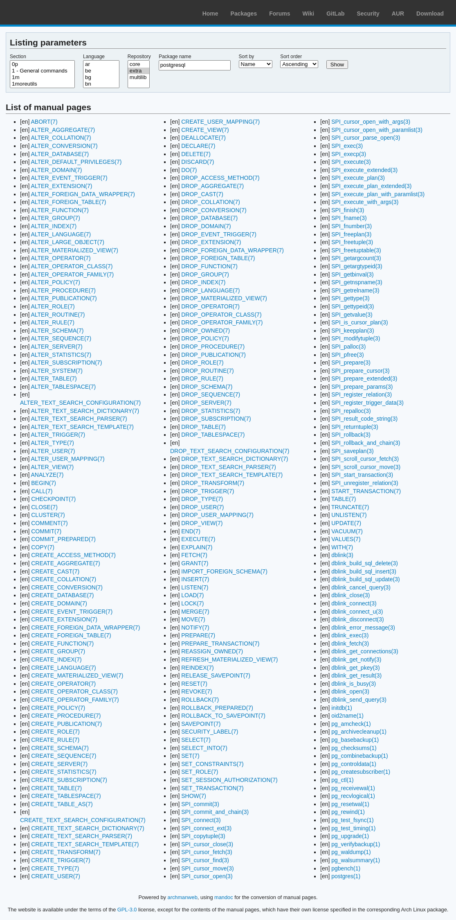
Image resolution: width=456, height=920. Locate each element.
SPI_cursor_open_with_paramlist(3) (376, 130)
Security (368, 13)
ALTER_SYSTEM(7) (57, 370)
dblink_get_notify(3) (356, 659)
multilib (138, 77)
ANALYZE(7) (47, 474)
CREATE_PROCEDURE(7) (66, 715)
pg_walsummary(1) (355, 860)
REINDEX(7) (197, 667)
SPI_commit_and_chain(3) (215, 812)
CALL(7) (41, 491)
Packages (244, 13)
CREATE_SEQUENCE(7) (63, 755)
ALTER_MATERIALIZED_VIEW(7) (74, 250)
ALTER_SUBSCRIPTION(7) (66, 362)
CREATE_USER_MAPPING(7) (220, 121)
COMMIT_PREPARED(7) (63, 539)
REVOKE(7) (196, 691)
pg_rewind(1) (348, 812)
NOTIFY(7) (195, 627)
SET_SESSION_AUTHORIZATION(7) (229, 780)
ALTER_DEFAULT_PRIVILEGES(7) (76, 162)
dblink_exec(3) (349, 635)
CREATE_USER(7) (55, 876)
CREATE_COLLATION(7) (63, 579)
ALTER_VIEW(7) (52, 467)
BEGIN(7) (43, 483)
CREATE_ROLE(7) (55, 731)
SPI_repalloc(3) (351, 411)
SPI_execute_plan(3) (358, 177)
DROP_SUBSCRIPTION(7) (216, 418)
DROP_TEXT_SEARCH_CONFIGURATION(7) (229, 451)
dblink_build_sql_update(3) (365, 579)
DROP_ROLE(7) (202, 362)
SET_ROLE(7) (199, 771)
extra (138, 71)
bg (101, 77)
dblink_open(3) (350, 691)
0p (42, 64)
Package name (175, 56)
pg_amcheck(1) (351, 724)
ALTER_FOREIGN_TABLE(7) (68, 202)
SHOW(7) (193, 796)
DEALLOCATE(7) (203, 137)
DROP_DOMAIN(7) (206, 226)
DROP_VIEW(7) (201, 523)
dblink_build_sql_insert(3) (363, 571)
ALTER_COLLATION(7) (61, 137)
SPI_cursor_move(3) (207, 868)
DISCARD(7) (197, 162)
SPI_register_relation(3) (361, 394)
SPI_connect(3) (201, 820)
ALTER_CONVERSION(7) (64, 146)
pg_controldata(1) (353, 764)
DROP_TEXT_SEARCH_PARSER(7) (228, 467)
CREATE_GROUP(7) (58, 651)
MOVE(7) (193, 619)
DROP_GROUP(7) (205, 274)
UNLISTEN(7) (348, 515)
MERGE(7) (195, 611)
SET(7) (190, 755)
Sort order (291, 56)
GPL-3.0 (127, 909)
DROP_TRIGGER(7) (207, 491)
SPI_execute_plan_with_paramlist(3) (378, 194)
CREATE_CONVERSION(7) (67, 587)
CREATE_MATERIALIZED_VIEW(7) (77, 675)
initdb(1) (341, 708)
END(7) (190, 531)
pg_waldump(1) (351, 852)
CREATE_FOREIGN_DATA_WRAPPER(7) (85, 627)
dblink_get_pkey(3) (355, 667)
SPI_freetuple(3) (352, 242)
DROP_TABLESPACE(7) (213, 434)
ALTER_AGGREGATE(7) (63, 130)
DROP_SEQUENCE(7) (210, 394)
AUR (398, 13)
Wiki (308, 13)
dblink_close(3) (350, 595)
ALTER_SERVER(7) (56, 346)
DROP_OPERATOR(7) (210, 306)
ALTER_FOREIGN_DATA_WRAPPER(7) (83, 194)
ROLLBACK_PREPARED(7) (217, 708)
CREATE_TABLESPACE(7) (66, 796)
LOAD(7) (192, 595)
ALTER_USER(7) (53, 451)
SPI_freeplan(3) (351, 234)
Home (210, 13)
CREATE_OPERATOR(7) (63, 683)
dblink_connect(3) (354, 603)
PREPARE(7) (198, 635)
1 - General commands (42, 71)
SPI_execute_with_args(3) (364, 202)
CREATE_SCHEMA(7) (60, 748)
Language (94, 56)
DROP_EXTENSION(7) (211, 242)
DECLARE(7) (198, 146)
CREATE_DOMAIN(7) (59, 603)
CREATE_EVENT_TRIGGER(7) (71, 611)
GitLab (335, 13)
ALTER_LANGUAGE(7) (61, 234)
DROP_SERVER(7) (206, 402)
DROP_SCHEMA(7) (206, 386)
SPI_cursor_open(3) (206, 876)
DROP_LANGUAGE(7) (210, 290)
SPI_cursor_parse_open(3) (365, 137)
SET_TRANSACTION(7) (212, 788)
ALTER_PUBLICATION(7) (64, 298)
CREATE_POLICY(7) (58, 708)
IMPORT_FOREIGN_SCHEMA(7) (224, 571)
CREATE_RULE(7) (55, 739)
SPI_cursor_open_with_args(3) (370, 121)
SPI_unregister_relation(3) (364, 483)
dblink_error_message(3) (363, 627)
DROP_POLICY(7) (205, 338)
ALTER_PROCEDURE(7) (63, 290)
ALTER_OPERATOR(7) (60, 258)
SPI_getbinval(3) (352, 274)
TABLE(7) (343, 499)
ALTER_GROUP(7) (55, 218)
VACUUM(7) (347, 531)
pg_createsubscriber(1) (360, 771)
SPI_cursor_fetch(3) (206, 852)
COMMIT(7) (46, 531)
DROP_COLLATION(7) (210, 202)
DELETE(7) (196, 154)
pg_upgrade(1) (350, 836)
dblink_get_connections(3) (364, 651)
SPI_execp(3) (348, 154)
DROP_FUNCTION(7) (209, 266)
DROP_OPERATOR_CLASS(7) (221, 314)
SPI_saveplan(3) (352, 451)
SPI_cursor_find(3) (205, 860)
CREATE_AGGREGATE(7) (65, 563)
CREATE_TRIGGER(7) (60, 860)
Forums (279, 13)
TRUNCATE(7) (350, 507)
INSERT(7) (195, 579)
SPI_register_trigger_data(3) (367, 402)
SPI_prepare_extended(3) (364, 378)
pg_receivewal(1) (353, 788)
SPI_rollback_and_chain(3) (365, 443)
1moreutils (42, 84)
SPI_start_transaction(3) (362, 474)
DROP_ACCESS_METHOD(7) (220, 177)
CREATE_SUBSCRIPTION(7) (69, 780)
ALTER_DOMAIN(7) (56, 170)
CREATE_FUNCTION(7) (62, 643)
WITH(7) (342, 547)
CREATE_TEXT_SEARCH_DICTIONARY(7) (87, 828)
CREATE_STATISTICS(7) (63, 771)
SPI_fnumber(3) (351, 226)
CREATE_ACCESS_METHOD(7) (73, 555)
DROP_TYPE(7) (202, 499)
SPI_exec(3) (347, 146)
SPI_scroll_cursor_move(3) (365, 467)
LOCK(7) (192, 603)
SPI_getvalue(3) (351, 314)
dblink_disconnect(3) (357, 619)
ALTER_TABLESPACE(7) (63, 386)
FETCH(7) (194, 555)
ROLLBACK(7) (200, 699)
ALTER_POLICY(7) (55, 282)
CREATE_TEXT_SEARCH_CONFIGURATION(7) (83, 820)
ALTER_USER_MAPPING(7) (67, 458)
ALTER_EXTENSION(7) (61, 186)
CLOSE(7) (44, 507)
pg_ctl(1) (342, 780)
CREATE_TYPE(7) (55, 868)
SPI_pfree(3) (347, 354)
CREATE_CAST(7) (55, 571)
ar (101, 64)
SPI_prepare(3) (351, 362)
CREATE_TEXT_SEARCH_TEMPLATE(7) (85, 844)
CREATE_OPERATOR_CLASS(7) (74, 691)
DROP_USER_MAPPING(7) (217, 515)
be (101, 71)
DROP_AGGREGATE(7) (212, 186)
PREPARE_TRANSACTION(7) (220, 643)
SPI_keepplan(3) (352, 330)
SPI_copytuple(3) (203, 836)
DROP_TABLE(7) (203, 427)
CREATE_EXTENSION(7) (64, 619)
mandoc (223, 897)
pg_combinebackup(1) (359, 755)
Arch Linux (45, 12)
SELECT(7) (196, 739)
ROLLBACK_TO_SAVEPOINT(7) (223, 715)
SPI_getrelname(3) (355, 290)
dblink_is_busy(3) (353, 683)
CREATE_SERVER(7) (59, 764)
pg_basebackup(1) (355, 739)
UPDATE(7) (346, 523)
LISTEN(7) (194, 587)
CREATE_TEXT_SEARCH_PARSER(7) (81, 836)
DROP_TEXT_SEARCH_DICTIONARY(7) (234, 458)
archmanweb (183, 897)
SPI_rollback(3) (351, 434)
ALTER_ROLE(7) (52, 306)
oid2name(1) (347, 715)
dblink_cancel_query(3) (361, 587)
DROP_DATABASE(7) (209, 218)
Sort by (246, 56)
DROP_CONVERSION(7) (213, 210)
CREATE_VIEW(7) (205, 130)
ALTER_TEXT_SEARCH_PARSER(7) (79, 418)
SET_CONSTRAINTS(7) (212, 764)
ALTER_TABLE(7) (53, 378)
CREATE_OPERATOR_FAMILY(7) (75, 699)
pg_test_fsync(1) (352, 820)
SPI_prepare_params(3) (362, 386)
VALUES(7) (345, 539)
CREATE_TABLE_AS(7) (61, 804)
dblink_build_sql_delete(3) (364, 563)
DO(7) (189, 170)
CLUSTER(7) (48, 515)
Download (430, 13)
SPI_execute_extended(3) (364, 170)
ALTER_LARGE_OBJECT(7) (67, 242)
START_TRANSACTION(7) (366, 491)
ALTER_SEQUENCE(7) (61, 338)
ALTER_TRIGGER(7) (58, 434)
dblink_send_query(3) (358, 699)
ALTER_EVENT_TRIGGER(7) (69, 177)
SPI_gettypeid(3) (352, 306)
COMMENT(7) (49, 523)
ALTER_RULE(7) (52, 322)
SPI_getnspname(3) (356, 282)
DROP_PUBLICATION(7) (213, 354)
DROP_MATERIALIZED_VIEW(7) (224, 298)
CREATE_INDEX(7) (56, 659)
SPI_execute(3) (351, 162)
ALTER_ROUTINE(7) (58, 314)
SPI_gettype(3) (350, 298)
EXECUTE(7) (198, 539)
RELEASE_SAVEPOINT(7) (215, 675)
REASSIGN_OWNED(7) (212, 651)
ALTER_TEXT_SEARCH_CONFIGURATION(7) (80, 402)
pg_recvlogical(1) (353, 796)
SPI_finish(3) (347, 210)
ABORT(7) (44, 121)
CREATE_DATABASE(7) (62, 595)
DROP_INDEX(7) (203, 282)
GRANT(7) (194, 563)
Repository (139, 56)
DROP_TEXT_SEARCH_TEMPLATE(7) (232, 474)
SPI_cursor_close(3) (207, 844)
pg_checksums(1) (354, 748)
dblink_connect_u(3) (357, 611)
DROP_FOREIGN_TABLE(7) (218, 258)
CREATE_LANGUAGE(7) (63, 667)
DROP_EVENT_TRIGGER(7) (218, 234)
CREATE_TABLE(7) (56, 788)
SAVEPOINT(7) (200, 724)
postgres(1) (345, 876)
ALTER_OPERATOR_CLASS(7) (71, 266)
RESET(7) (194, 683)
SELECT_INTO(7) (204, 748)
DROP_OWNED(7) (205, 330)
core (138, 64)
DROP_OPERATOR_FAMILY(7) (222, 322)
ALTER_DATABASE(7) (60, 154)
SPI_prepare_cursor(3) (360, 370)
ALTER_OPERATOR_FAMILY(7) (72, 274)
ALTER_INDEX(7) (53, 226)
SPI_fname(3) (348, 218)
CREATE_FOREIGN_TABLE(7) (71, 635)
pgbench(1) (345, 868)
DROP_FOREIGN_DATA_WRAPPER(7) (232, 250)
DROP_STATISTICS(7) (210, 411)
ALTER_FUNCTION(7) (59, 210)
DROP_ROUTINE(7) (207, 370)
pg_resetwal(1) (350, 804)
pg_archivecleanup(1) (358, 731)
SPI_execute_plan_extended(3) (371, 186)
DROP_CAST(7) (202, 194)
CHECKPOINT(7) (53, 499)
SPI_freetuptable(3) (356, 250)
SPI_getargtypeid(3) (356, 266)
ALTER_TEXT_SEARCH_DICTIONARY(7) (85, 411)
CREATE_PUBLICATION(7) (66, 724)
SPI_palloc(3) (348, 346)
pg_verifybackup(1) (355, 844)
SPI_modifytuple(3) (355, 338)
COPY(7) (42, 547)
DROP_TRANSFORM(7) (212, 483)
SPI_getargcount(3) (356, 258)
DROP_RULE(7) (202, 378)
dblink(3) (342, 555)
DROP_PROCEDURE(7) (213, 346)
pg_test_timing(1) (353, 828)
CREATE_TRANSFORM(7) (65, 852)
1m (42, 77)
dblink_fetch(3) (350, 643)
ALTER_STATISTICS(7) (61, 354)
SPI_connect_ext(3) (206, 828)
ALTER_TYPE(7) (52, 443)
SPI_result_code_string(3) (364, 418)
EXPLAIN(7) (196, 547)
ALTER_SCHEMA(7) (57, 330)
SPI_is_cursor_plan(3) (359, 322)
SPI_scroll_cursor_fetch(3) (365, 458)
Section (18, 56)
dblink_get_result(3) (356, 675)
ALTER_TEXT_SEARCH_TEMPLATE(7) (82, 427)
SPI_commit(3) (200, 804)
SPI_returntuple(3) (354, 427)
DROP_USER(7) (202, 507)
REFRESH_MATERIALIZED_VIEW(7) (229, 659)
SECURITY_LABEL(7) (209, 731)
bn (101, 84)
